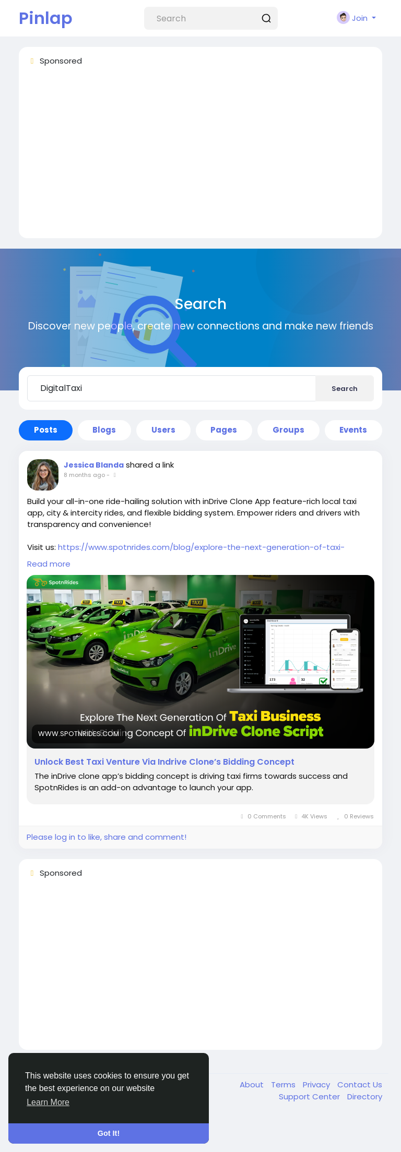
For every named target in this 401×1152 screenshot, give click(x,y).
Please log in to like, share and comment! (106, 836)
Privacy (317, 1084)
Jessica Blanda (94, 465)
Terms (284, 1084)
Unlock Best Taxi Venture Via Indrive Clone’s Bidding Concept (164, 762)
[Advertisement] (200, 157)
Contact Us (359, 1084)
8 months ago (84, 475)
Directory (364, 1096)
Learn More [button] (48, 1102)
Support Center (310, 1096)
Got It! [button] (109, 1133)
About (253, 1084)
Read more (48, 563)
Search (345, 389)
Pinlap (46, 18)
